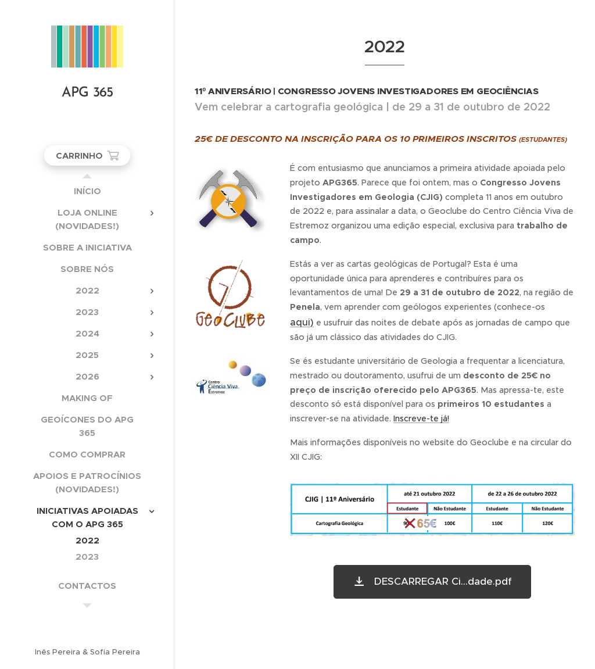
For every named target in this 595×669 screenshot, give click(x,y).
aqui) (302, 322)
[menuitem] (87, 191)
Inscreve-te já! (421, 418)
